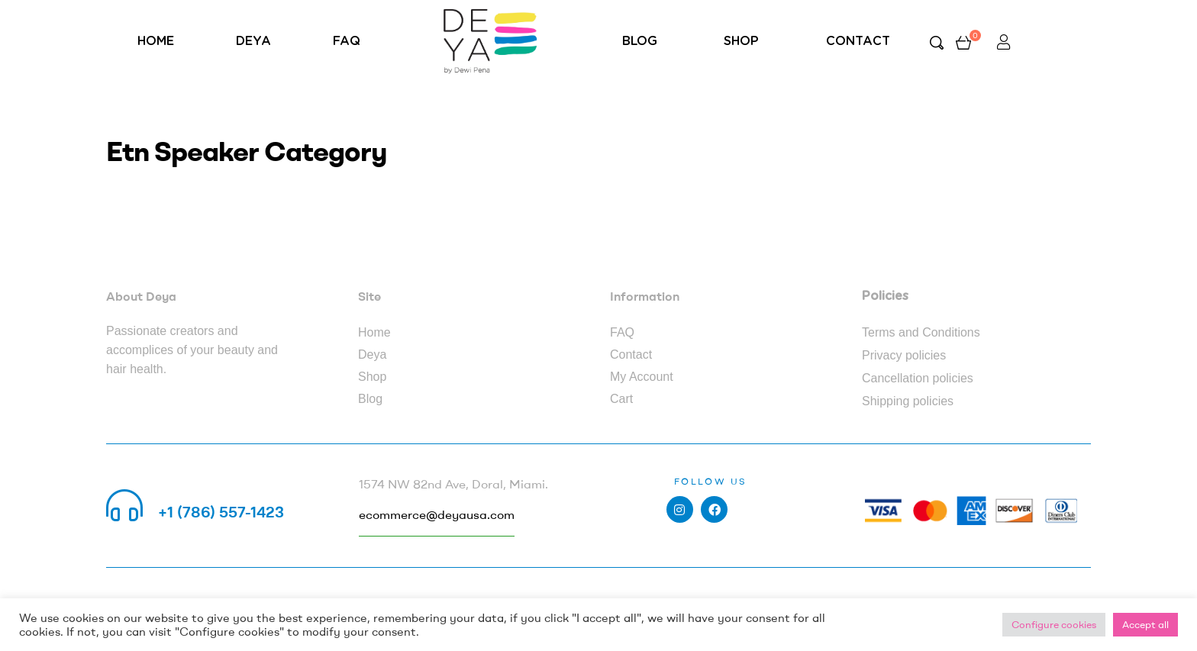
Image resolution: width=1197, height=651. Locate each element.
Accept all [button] (1145, 624)
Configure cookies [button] (1053, 624)
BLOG (639, 41)
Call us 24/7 (201, 493)
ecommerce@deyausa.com (437, 514)
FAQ (346, 41)
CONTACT (858, 41)
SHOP (741, 41)
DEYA (253, 41)
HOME (155, 41)
